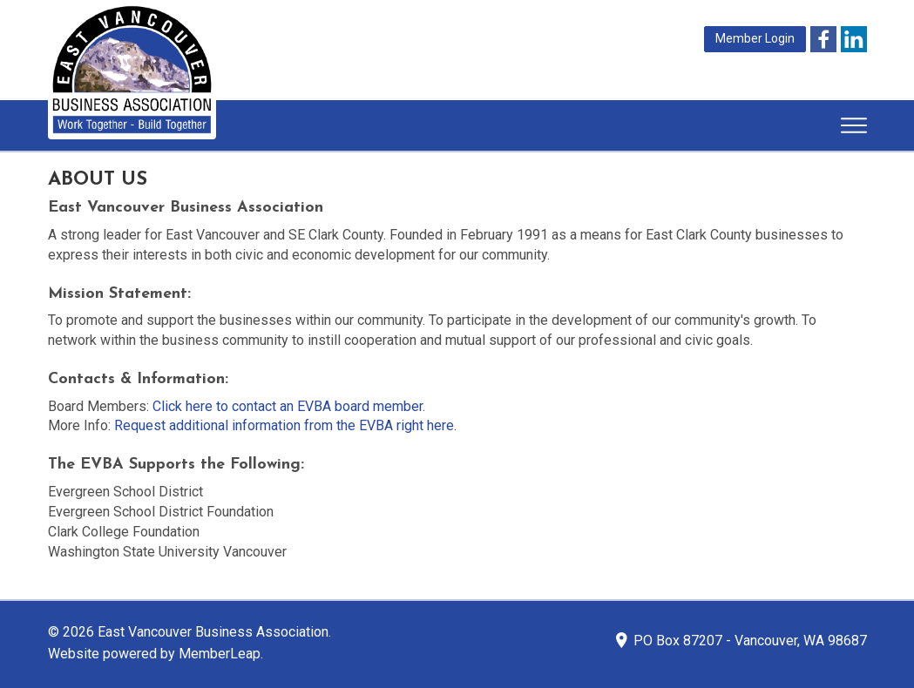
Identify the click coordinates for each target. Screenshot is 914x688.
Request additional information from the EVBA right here (284, 425)
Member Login (755, 38)
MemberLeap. (221, 653)
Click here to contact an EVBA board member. (288, 406)
